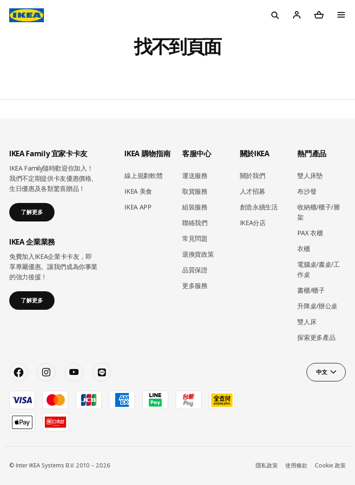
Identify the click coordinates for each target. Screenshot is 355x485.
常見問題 (195, 238)
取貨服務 (195, 191)
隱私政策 (267, 465)
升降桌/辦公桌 (317, 305)
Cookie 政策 (330, 465)
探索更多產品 (316, 337)
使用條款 (296, 465)
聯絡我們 (195, 222)
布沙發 (306, 191)
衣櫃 (303, 248)
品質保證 (195, 269)
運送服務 (195, 175)
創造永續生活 (259, 207)
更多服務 (195, 285)
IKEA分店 (253, 222)
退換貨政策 (198, 254)
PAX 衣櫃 (310, 232)
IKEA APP (137, 207)
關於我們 (252, 175)
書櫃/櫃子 (310, 290)
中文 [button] (321, 372)
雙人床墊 (310, 175)
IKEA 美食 (138, 191)
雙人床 (306, 321)
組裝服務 (195, 207)
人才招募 (252, 191)
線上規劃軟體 (143, 175)
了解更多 (32, 212)
